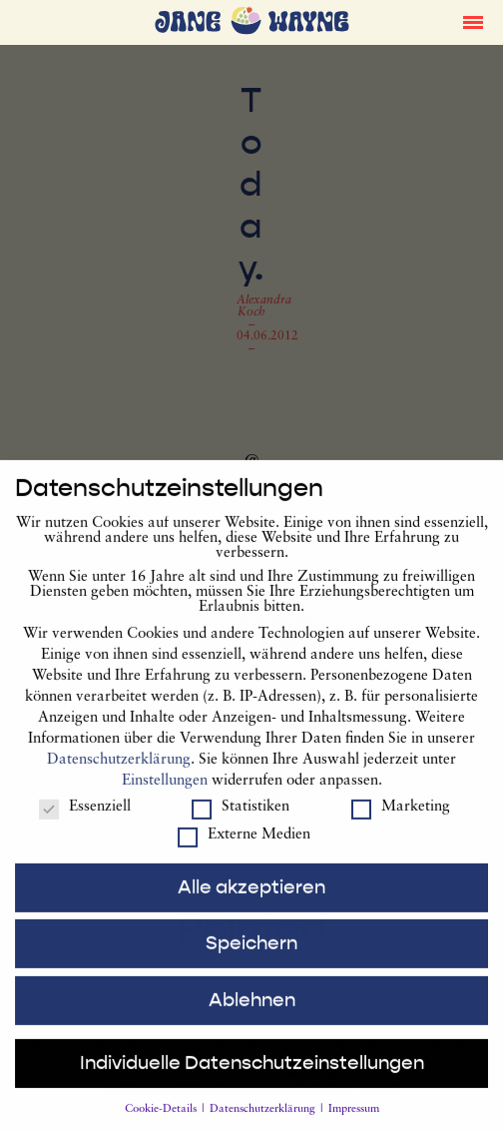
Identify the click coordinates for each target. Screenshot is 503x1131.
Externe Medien (244, 847)
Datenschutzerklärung (119, 773)
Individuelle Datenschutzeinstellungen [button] (252, 1076)
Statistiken (240, 819)
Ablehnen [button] (252, 1012)
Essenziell (85, 819)
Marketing (400, 819)
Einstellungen (165, 794)
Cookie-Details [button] (162, 1122)
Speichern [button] (251, 956)
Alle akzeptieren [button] (251, 899)
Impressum (353, 1122)
